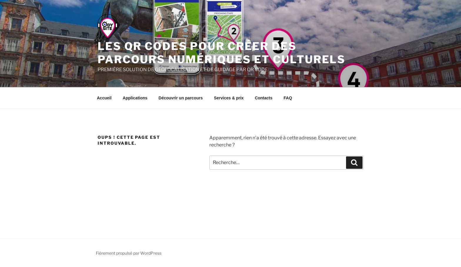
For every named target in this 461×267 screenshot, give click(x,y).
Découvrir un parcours (180, 98)
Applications (135, 98)
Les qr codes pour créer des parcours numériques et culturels (221, 53)
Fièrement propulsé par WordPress (128, 253)
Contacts (264, 98)
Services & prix (228, 98)
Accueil (104, 98)
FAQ (288, 98)
